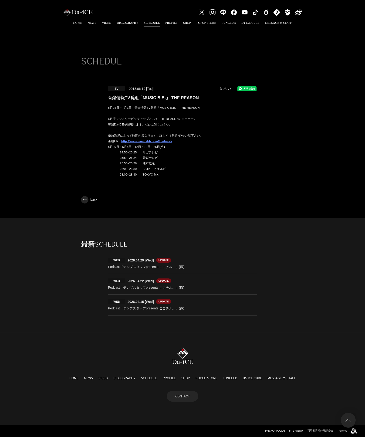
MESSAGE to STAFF (278, 22)
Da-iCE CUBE (250, 22)
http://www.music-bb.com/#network (146, 141)
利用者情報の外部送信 (320, 430)
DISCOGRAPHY (127, 22)
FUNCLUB (229, 22)
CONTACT (182, 396)
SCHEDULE (152, 22)
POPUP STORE (206, 22)
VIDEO (106, 22)
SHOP (187, 22)
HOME (77, 22)
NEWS (92, 22)
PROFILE (171, 22)
